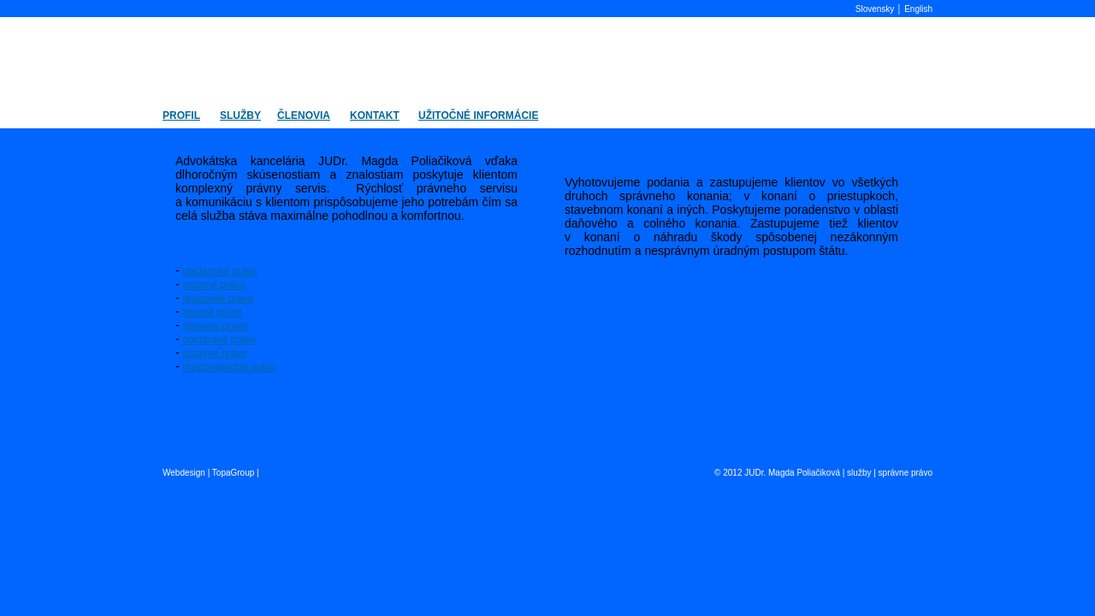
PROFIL (181, 115)
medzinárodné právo (229, 367)
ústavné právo (215, 353)
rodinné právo (214, 285)
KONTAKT (375, 115)
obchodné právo (220, 340)
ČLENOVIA (303, 115)
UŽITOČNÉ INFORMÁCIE (478, 115)
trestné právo (213, 312)
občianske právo (220, 271)
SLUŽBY (240, 115)
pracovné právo (218, 299)
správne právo (215, 326)
